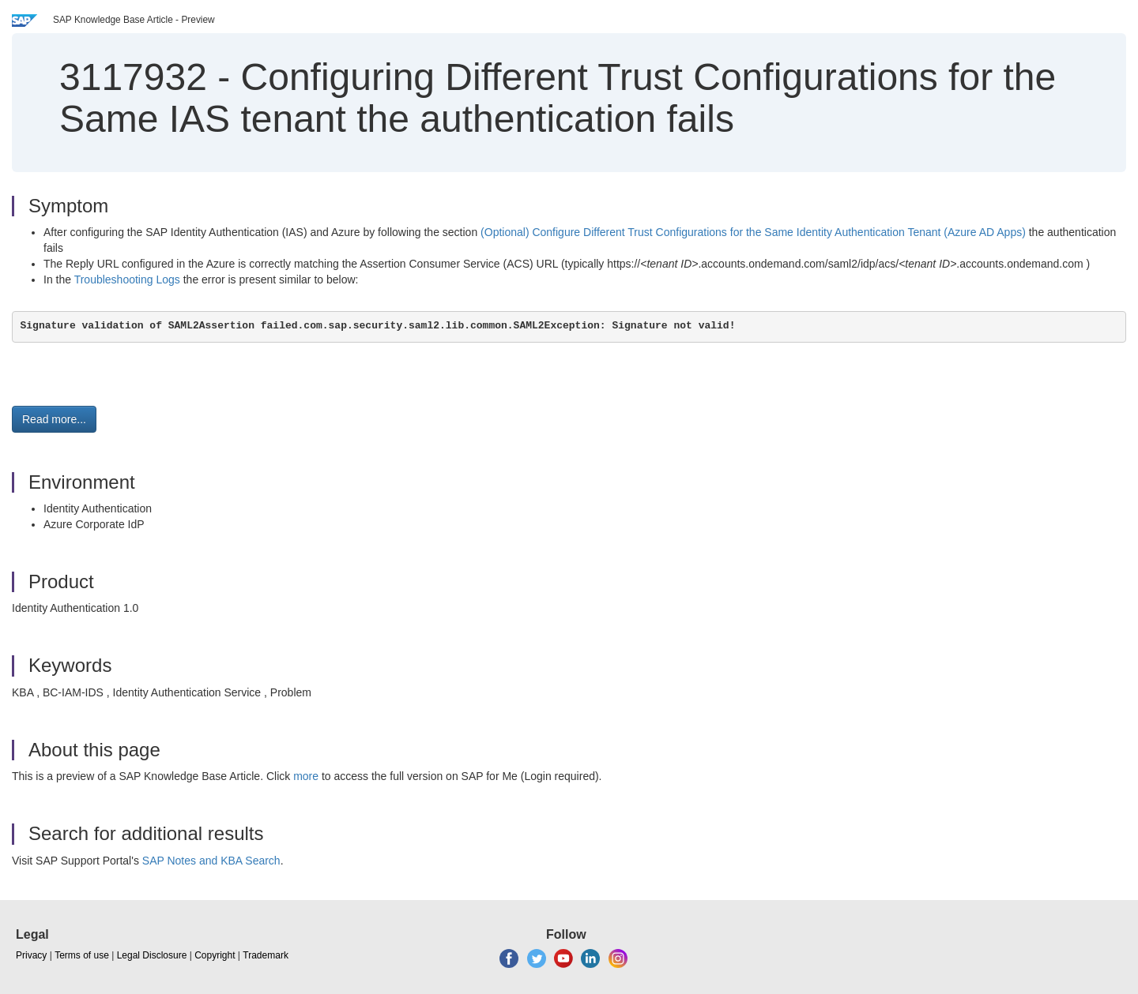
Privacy (31, 955)
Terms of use (82, 955)
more (305, 776)
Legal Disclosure (152, 955)
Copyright (214, 955)
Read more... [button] (54, 419)
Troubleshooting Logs (127, 279)
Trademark (265, 955)
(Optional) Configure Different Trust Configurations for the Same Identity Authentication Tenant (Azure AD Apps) (753, 232)
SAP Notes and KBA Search (211, 860)
